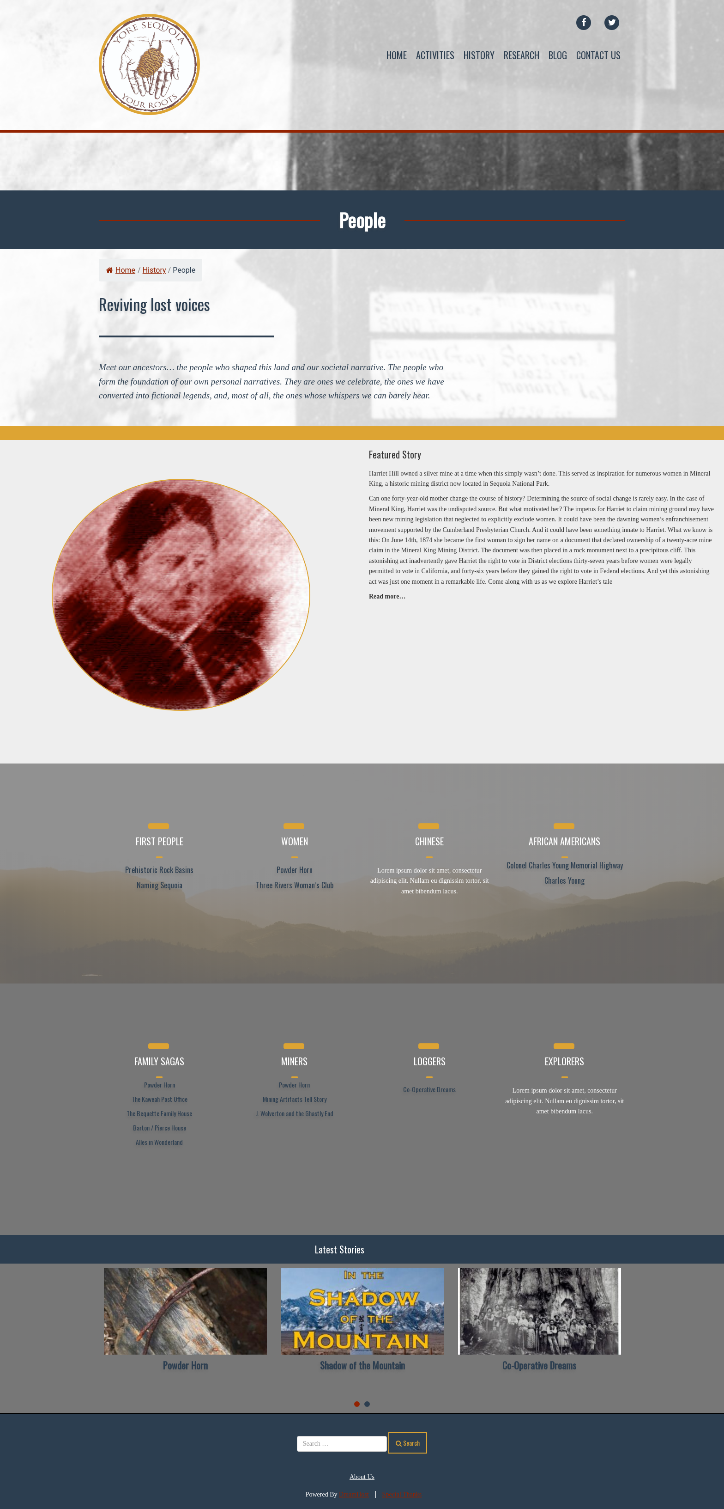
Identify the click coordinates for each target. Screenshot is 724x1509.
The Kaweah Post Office (159, 1099)
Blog (558, 55)
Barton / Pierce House (159, 1127)
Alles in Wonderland (159, 1142)
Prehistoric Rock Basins (159, 869)
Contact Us (598, 55)
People (362, 220)
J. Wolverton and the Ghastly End (294, 1113)
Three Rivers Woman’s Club (294, 885)
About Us (362, 1476)
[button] (357, 1404)
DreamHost (354, 1494)
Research (521, 55)
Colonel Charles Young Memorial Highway (565, 865)
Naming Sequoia (159, 885)
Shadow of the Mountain (362, 1365)
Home (396, 55)
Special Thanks (402, 1494)
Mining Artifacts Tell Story (294, 1099)
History (479, 55)
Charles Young (564, 880)
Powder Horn (295, 869)
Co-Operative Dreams (429, 1089)
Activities (435, 55)
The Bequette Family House (159, 1113)
